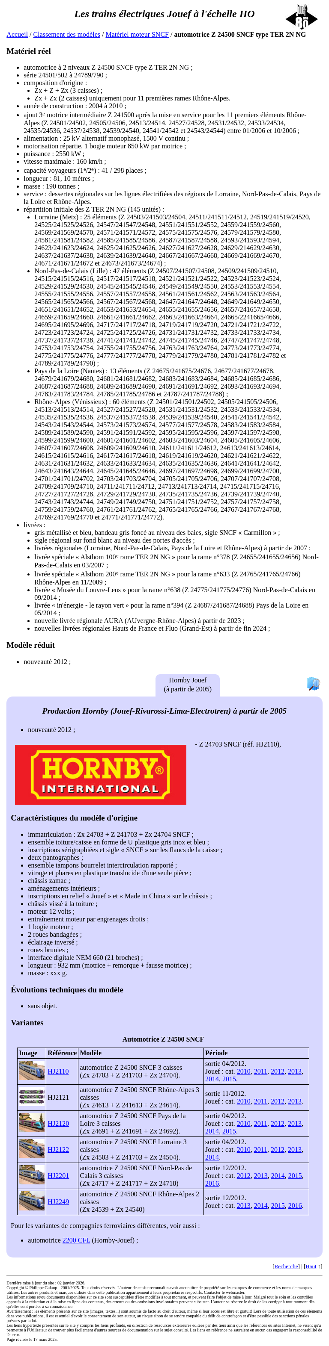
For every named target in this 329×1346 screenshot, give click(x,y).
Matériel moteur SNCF (137, 34)
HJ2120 (58, 1123)
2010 (244, 1071)
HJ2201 (58, 1175)
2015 (229, 1079)
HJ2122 (58, 1149)
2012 (277, 1071)
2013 (295, 1071)
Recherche (286, 1266)
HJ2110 (58, 1071)
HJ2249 (58, 1201)
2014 (212, 1079)
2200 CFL (76, 1240)
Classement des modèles (66, 34)
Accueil (17, 34)
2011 (260, 1071)
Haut (310, 1266)
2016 (212, 1183)
